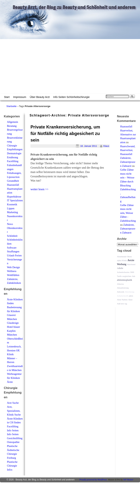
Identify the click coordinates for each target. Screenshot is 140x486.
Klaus (106, 146)
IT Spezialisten (15, 200)
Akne (130, 300)
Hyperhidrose (14, 196)
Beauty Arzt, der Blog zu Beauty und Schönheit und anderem (74, 7)
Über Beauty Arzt (40, 97)
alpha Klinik (122, 260)
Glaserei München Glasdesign (13, 319)
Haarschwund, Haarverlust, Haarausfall (127, 150)
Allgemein (12, 121)
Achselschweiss (123, 272)
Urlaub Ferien (14, 255)
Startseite (11, 106)
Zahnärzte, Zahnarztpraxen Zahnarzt (127, 161)
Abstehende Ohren (124, 256)
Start (6, 97)
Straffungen (13, 251)
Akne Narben (122, 300)
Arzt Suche (13, 402)
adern (131, 296)
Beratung (12, 125)
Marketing (12, 212)
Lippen (10, 208)
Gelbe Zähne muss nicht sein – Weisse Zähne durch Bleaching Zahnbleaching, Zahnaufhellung (128, 185)
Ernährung (12, 157)
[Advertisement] (70, 66)
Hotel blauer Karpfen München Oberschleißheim (15, 334)
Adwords (120, 292)
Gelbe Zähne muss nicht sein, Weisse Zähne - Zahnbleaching (128, 213)
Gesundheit (13, 180)
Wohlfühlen (13, 275)
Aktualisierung (123, 288)
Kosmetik (12, 204)
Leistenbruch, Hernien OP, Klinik (14, 350)
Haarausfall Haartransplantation (14, 188)
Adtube (120, 268)
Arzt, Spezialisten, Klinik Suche (14, 410)
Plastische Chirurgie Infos (12, 465)
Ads (133, 276)
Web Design (13, 267)
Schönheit (12, 235)
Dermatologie (14, 153)
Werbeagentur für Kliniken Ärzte (14, 377)
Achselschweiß (122, 296)
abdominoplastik (124, 280)
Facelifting (12, 161)
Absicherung (129, 292)
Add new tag (122, 304)
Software (11, 247)
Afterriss (120, 284)
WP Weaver (128, 479)
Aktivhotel (131, 264)
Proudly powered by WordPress (93, 479)
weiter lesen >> (39, 189)
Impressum (19, 97)
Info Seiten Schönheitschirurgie (71, 97)
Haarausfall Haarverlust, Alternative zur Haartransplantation (128, 134)
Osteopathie (13, 442)
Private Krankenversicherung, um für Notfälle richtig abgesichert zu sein (65, 133)
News (10, 224)
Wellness (11, 271)
